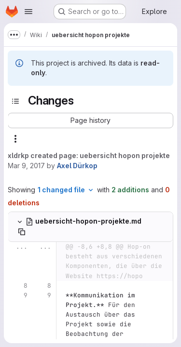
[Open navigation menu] (28, 11)
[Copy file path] (22, 232)
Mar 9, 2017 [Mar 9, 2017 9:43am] (26, 165)
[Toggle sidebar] (15, 101)
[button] (90, 120)
